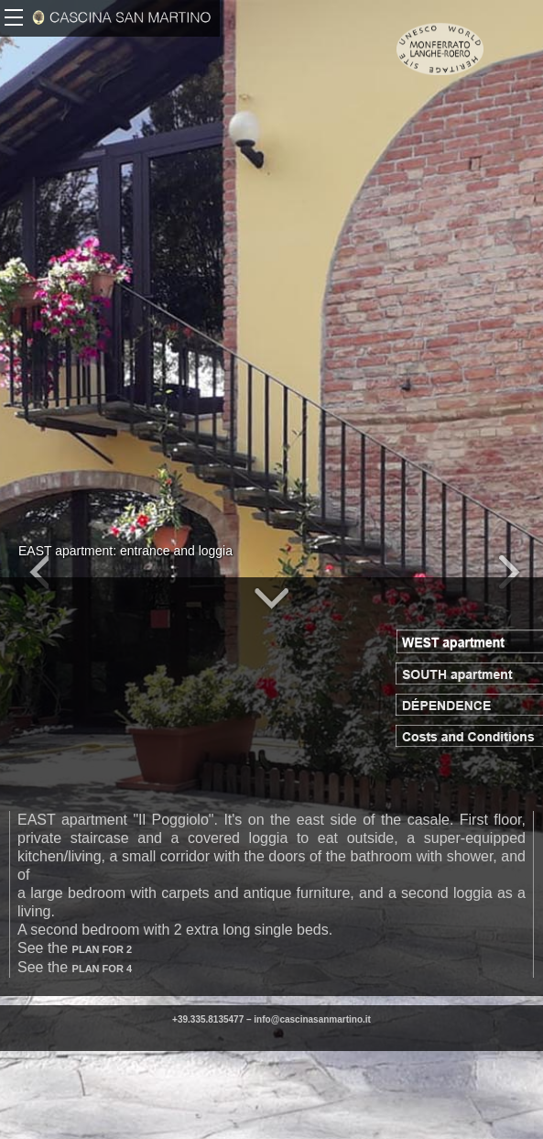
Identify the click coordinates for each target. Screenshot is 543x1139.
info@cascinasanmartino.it (312, 1019)
